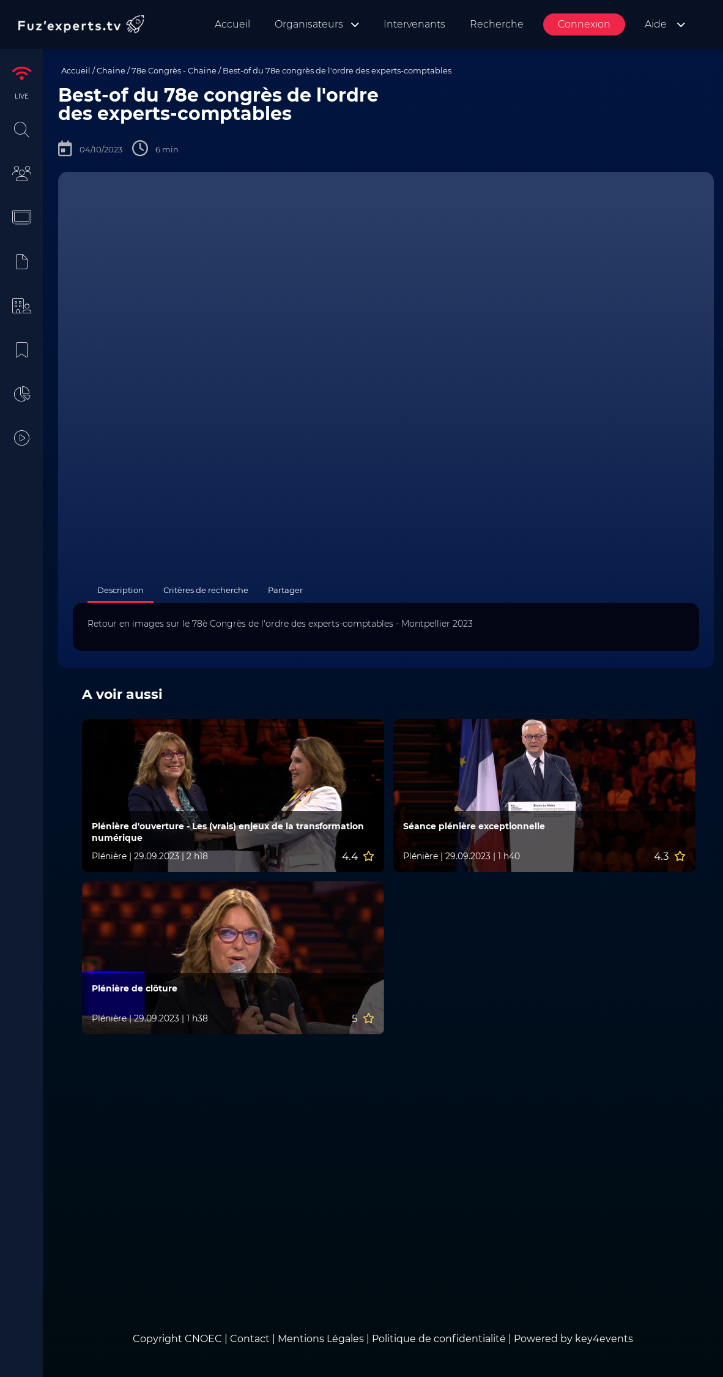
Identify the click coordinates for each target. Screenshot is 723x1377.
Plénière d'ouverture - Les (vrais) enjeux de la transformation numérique (228, 832)
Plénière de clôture (134, 988)
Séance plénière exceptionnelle (474, 826)
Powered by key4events (573, 1339)
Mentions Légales (321, 1339)
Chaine (111, 70)
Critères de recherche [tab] (205, 590)
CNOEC (203, 1339)
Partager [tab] (285, 590)
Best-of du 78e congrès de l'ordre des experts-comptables (337, 70)
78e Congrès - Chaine (174, 70)
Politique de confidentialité (439, 1339)
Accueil (76, 70)
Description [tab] (120, 590)
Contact (251, 1339)
